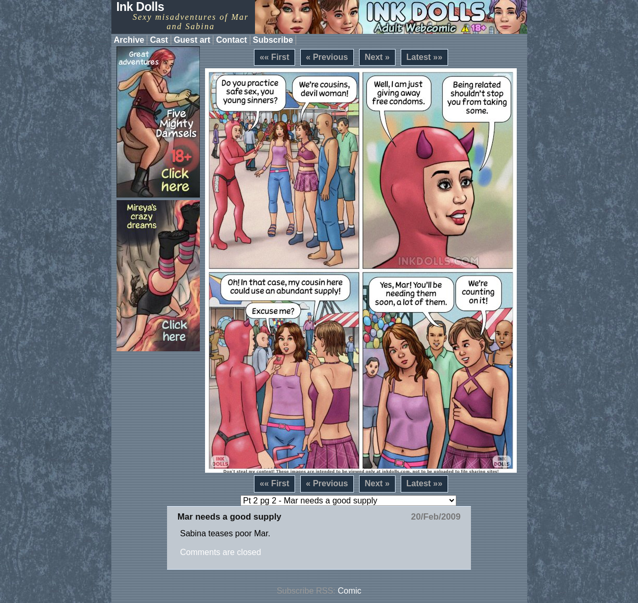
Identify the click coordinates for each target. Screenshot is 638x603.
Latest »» (424, 57)
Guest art (192, 39)
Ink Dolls (140, 7)
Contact (231, 39)
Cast (159, 39)
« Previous (327, 57)
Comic (349, 590)
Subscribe (273, 39)
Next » (377, 57)
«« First (274, 57)
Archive (129, 39)
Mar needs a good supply (229, 517)
